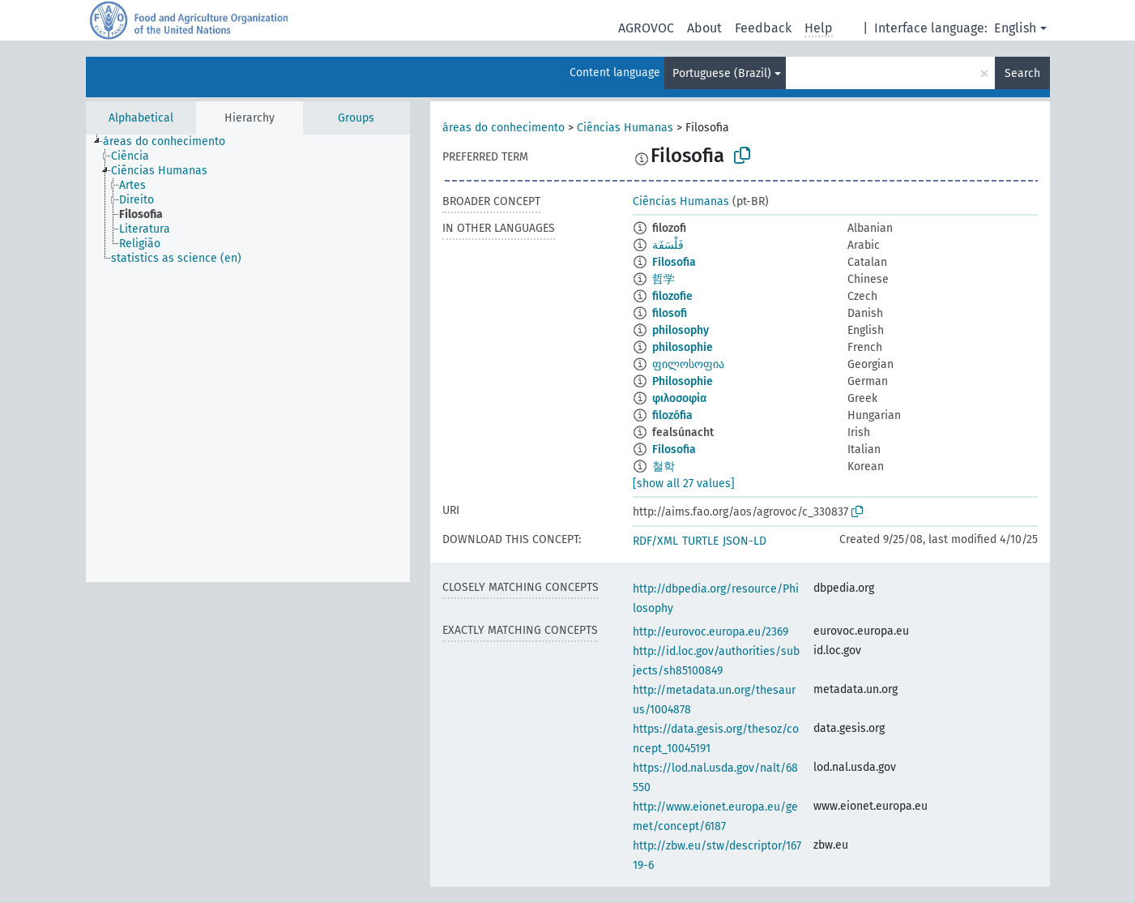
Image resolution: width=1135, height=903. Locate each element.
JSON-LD (744, 541)
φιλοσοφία (679, 398)
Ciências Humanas (625, 128)
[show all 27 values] (684, 483)
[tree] (248, 358)
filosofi (669, 313)
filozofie (672, 296)
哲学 (663, 279)
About (704, 28)
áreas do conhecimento (503, 128)
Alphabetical (141, 118)
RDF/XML (655, 541)
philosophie (682, 347)
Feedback (763, 28)
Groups (356, 118)
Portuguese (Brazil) (721, 73)
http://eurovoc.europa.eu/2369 (710, 632)
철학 (663, 466)
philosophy (680, 330)
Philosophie (682, 381)
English (1015, 28)
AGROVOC (646, 28)
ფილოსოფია (688, 364)
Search (1022, 73)
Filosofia (674, 262)
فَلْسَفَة (668, 245)
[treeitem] (171, 142)
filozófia (672, 415)
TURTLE (700, 541)
